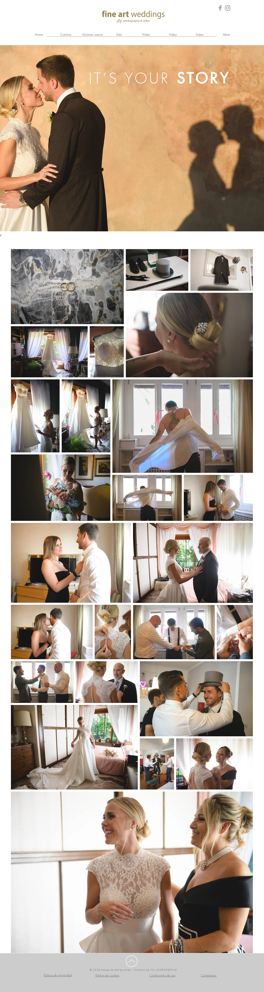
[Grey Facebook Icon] (220, 8)
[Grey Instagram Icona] (227, 8)
